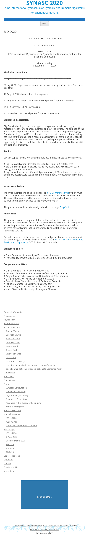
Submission (9, 372)
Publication (9, 376)
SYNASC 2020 (44, 3)
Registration (9, 319)
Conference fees (12, 455)
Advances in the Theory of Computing (23, 402)
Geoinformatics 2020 (15, 440)
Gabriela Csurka (13, 334)
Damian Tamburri (14, 331)
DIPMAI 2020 (11, 436)
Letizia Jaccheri (13, 342)
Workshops (9, 429)
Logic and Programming (17, 395)
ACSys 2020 (11, 418)
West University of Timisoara (55, 525)
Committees (9, 380)
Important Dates (11, 323)
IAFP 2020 (10, 444)
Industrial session (12, 410)
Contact (7, 463)
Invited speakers (12, 327)
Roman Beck (11, 350)
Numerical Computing (16, 391)
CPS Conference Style (58, 192)
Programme (9, 315)
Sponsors (8, 459)
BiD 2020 (10, 452)
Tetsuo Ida (11, 357)
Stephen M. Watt (13, 353)
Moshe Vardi (12, 346)
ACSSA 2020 (11, 421)
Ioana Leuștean (13, 338)
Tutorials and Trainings (15, 361)
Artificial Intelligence (15, 406)
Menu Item (9, 471)
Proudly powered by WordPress (44, 529)
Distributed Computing (16, 399)
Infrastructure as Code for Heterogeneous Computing (31, 365)
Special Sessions (12, 414)
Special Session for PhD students (21, 425)
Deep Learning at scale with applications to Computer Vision (34, 368)
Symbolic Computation (16, 387)
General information (13, 312)
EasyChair (64, 207)
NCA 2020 (10, 448)
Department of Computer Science (27, 525)
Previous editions (12, 467)
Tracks (7, 384)
